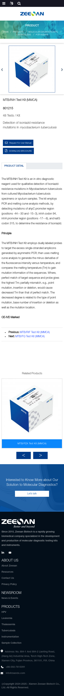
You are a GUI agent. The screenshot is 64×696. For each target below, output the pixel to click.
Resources (7, 572)
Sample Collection (11, 643)
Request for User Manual (20, 143)
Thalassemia (8, 624)
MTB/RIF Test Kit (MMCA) (35, 332)
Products (18, 32)
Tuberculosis (23, 35)
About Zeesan (9, 566)
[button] (23, 455)
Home (6, 32)
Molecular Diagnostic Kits (43, 32)
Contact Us (8, 578)
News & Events (10, 598)
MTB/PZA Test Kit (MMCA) (32, 444)
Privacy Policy (9, 584)
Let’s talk (32, 493)
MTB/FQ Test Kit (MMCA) (30, 336)
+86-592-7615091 (15, 667)
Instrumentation (10, 637)
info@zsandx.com (15, 673)
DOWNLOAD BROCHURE (20, 151)
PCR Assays (42, 35)
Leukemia (7, 618)
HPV (4, 612)
